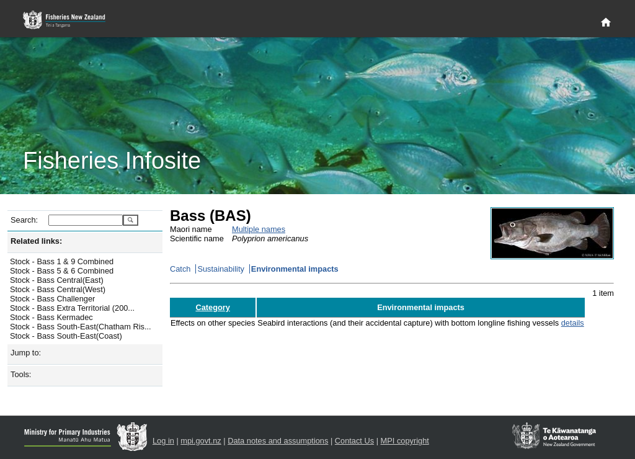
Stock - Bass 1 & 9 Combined (61, 261)
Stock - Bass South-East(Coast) (66, 336)
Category (212, 307)
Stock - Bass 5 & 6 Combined (61, 270)
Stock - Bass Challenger (52, 298)
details (572, 323)
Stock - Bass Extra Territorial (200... (72, 308)
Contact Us (354, 440)
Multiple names (258, 229)
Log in (163, 440)
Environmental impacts (295, 269)
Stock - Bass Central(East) (57, 280)
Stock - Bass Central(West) (57, 289)
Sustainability (220, 269)
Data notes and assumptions (278, 440)
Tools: (21, 374)
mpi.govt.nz (200, 440)
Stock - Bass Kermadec (51, 317)
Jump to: (26, 352)
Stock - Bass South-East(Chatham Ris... (80, 326)
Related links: (36, 241)
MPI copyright (405, 440)
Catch (180, 269)
